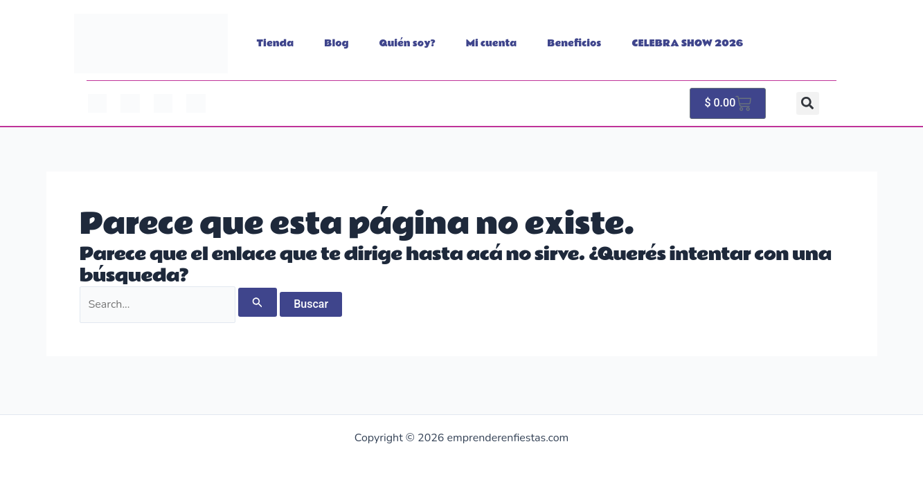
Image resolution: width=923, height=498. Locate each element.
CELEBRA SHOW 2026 (688, 43)
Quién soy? (407, 43)
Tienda (275, 43)
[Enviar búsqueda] (257, 302)
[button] (807, 103)
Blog (336, 43)
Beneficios (574, 43)
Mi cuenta (491, 43)
